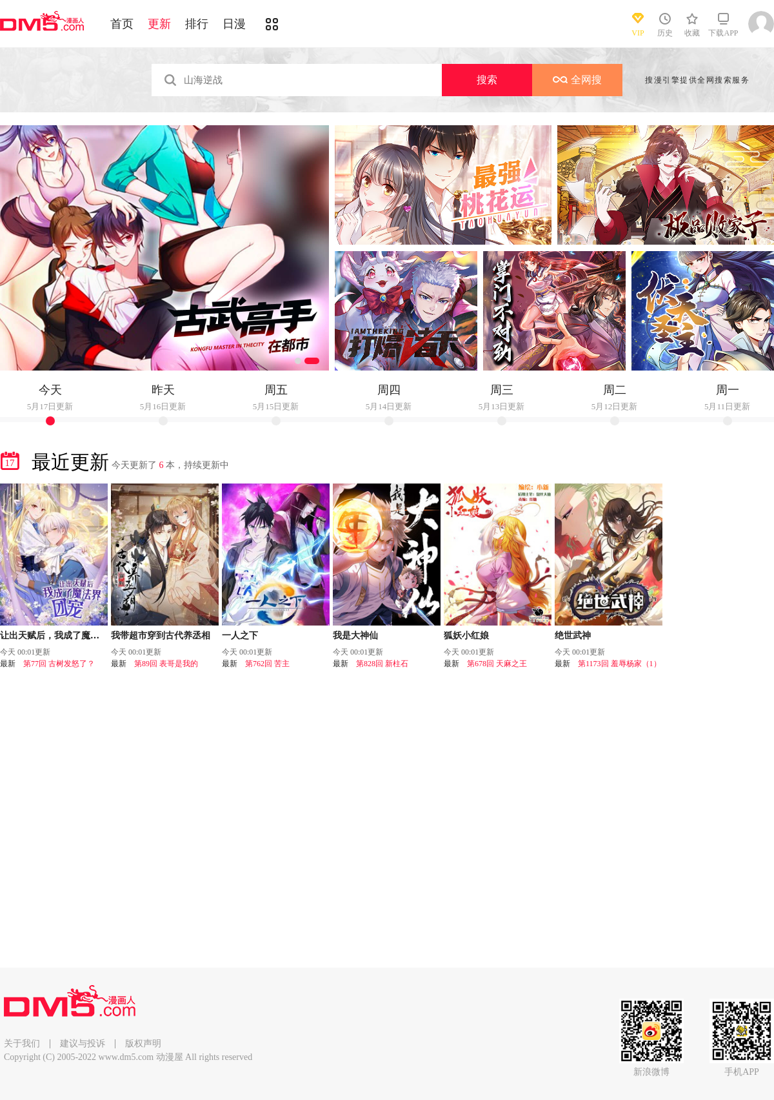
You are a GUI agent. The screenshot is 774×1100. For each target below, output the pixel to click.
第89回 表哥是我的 (166, 663)
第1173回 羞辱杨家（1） (619, 663)
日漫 (234, 23)
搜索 (487, 79)
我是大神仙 (355, 635)
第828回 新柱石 (382, 663)
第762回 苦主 (267, 663)
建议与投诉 (82, 1043)
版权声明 (143, 1043)
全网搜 (577, 79)
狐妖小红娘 (466, 635)
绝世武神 (573, 635)
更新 (159, 23)
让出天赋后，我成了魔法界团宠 (63, 635)
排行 (196, 23)
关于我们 (22, 1043)
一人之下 (240, 635)
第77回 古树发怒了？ (59, 663)
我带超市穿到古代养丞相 (160, 635)
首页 (122, 23)
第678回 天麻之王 (497, 663)
